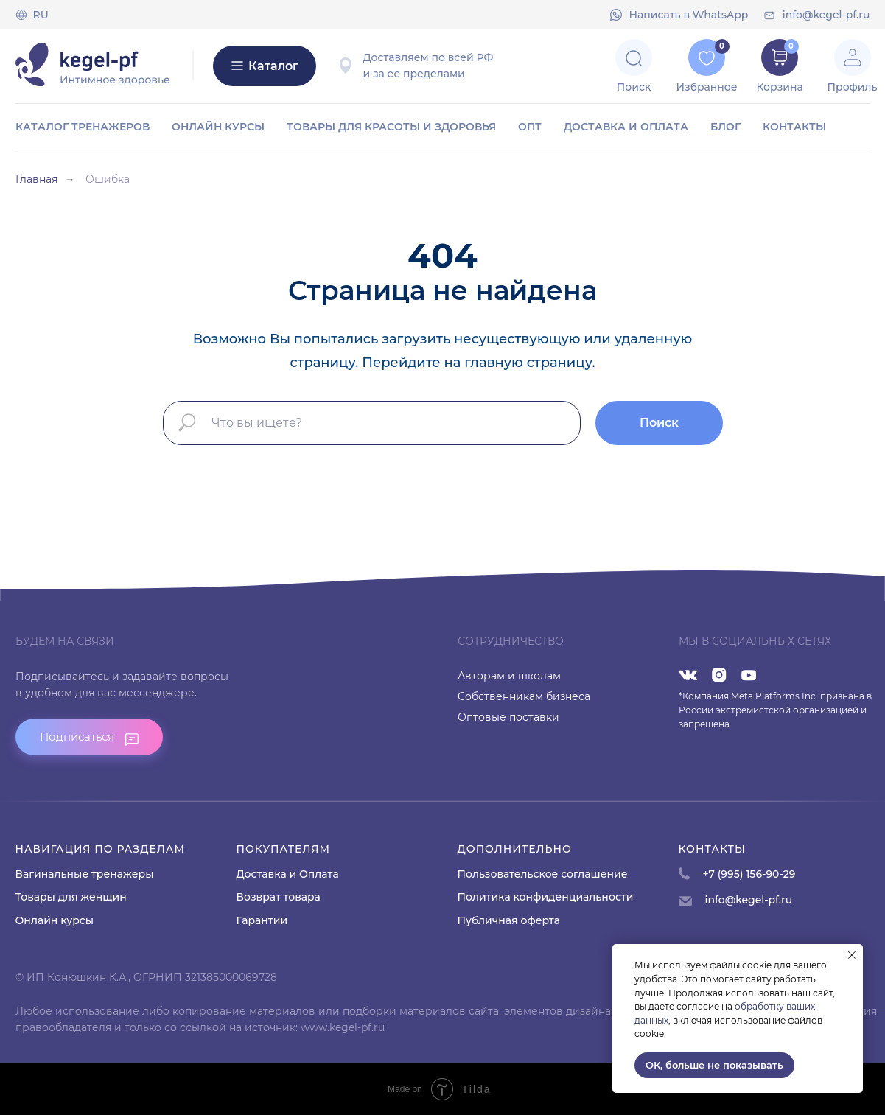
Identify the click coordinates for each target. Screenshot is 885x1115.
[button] (89, 737)
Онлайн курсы (218, 126)
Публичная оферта (509, 920)
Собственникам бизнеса (524, 696)
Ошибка (107, 179)
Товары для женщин (71, 896)
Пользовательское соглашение (543, 874)
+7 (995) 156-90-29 (749, 874)
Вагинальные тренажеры (84, 874)
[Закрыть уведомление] (851, 955)
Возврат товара (279, 896)
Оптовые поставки (508, 717)
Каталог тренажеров (82, 126)
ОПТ (530, 126)
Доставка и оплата (626, 126)
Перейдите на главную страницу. (478, 362)
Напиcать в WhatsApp (689, 14)
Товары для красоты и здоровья (391, 126)
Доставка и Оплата (288, 874)
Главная (36, 179)
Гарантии (262, 920)
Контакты (794, 126)
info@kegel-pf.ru (826, 14)
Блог (725, 126)
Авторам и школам (509, 675)
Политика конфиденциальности (546, 896)
